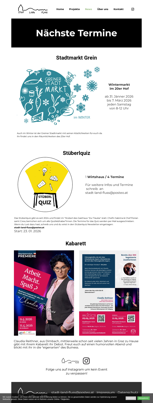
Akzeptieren (143, 398)
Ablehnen (131, 398)
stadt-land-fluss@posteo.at (72, 392)
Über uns (102, 9)
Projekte (74, 9)
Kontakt (119, 9)
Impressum (106, 392)
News (88, 9)
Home (60, 9)
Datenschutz (128, 392)
